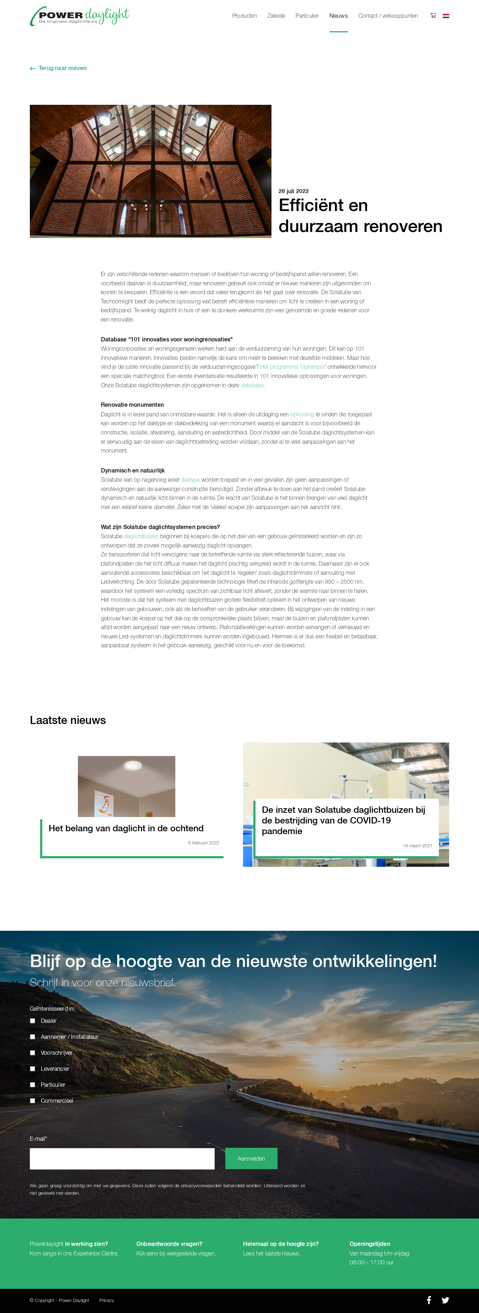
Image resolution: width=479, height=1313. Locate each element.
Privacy (106, 1300)
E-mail (38, 1139)
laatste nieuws (282, 1254)
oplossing (302, 414)
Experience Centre (95, 1254)
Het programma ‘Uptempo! (292, 367)
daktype (190, 480)
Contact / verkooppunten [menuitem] (388, 16)
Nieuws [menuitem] (338, 16)
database (252, 385)
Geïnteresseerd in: (52, 1009)
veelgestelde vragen (191, 1254)
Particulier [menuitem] (307, 16)
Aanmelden (251, 1159)
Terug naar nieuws (63, 68)
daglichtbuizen (141, 536)
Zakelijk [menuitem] (276, 16)
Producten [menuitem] (244, 16)
